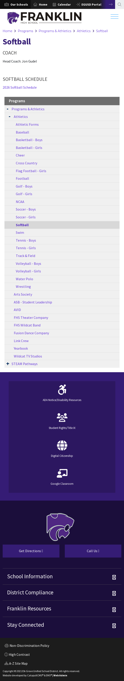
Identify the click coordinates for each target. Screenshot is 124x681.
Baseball (22, 132)
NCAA (20, 201)
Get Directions (23, 553)
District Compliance (30, 592)
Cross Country (26, 163)
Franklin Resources (29, 608)
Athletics (84, 31)
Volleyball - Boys (28, 263)
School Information (30, 576)
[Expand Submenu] (7, 108)
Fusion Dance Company (31, 333)
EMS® (49, 675)
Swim (20, 232)
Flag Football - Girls (31, 171)
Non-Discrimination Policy (26, 646)
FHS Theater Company (31, 317)
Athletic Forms (27, 124)
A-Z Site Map (16, 664)
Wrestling (23, 286)
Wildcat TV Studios (28, 356)
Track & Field (25, 255)
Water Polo (24, 279)
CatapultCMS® (35, 675)
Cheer (20, 155)
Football (22, 178)
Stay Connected (25, 624)
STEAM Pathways (25, 363)
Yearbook (21, 348)
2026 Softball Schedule (20, 87)
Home (43, 4)
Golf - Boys (24, 186)
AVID (17, 309)
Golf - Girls (24, 194)
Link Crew (21, 340)
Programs (25, 31)
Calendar (64, 4)
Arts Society (23, 294)
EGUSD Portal (91, 4)
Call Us (82, 553)
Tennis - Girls (26, 248)
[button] (19, 4)
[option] (15, 4)
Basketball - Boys (29, 140)
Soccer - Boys (26, 209)
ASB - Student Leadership (33, 302)
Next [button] (107, 4)
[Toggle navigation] (114, 17)
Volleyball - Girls (28, 271)
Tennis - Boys (26, 240)
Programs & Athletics (55, 31)
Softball (102, 31)
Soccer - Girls (26, 217)
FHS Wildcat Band (27, 325)
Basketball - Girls (29, 147)
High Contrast (19, 654)
